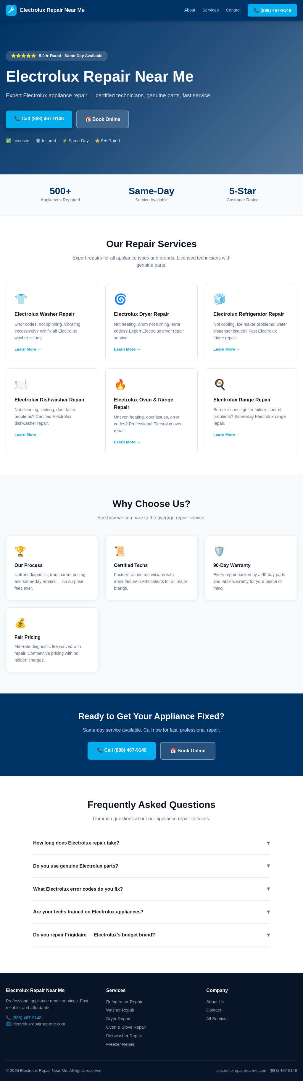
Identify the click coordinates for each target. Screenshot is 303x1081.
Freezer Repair (120, 1044)
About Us (215, 1001)
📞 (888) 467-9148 (272, 10)
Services (210, 10)
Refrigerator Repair (124, 1001)
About (190, 10)
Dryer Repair (118, 1018)
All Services (217, 1018)
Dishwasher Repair (124, 1035)
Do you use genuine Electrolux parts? (151, 866)
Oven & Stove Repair (126, 1027)
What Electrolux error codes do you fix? (151, 889)
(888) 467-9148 (26, 1017)
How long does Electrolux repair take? (151, 843)
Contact (233, 10)
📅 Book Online (102, 119)
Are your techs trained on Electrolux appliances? (151, 912)
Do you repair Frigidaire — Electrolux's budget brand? (151, 935)
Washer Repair (120, 1010)
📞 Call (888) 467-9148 (39, 118)
